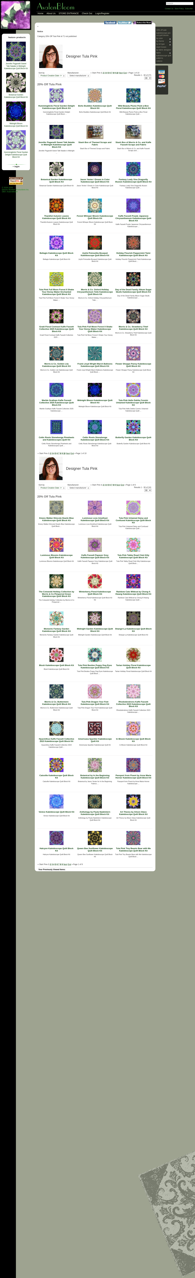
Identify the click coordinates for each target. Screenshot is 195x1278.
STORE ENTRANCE (69, 13)
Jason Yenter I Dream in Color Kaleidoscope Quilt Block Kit (95, 180)
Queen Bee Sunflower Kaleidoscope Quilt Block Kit (95, 849)
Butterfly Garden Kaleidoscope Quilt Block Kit (133, 438)
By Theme (160, 41)
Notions (159, 61)
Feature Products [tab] (16, 37)
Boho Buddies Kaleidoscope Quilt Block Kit (95, 107)
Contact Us (169, 9)
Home (40, 13)
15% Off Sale (161, 30)
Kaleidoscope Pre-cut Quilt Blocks (163, 34)
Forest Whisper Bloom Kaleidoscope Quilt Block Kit (95, 217)
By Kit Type (160, 44)
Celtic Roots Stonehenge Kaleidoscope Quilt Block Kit (95, 438)
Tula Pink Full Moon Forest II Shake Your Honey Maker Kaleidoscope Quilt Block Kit (95, 329)
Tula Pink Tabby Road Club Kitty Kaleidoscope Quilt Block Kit (133, 556)
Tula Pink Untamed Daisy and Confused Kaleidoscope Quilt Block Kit (133, 520)
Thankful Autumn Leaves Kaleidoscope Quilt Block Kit (56, 217)
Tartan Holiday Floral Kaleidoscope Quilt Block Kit (133, 666)
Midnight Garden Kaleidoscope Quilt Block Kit (95, 630)
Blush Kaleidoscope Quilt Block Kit (56, 665)
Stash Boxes (161, 47)
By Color (159, 38)
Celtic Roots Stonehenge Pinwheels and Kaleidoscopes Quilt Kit (56, 438)
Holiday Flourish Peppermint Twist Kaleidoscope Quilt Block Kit (133, 254)
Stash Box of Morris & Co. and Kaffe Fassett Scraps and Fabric (133, 143)
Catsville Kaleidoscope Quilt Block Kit (56, 776)
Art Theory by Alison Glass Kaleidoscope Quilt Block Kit (133, 813)
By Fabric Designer (163, 50)
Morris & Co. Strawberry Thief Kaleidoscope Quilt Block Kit (133, 328)
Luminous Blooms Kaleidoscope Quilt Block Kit (56, 556)
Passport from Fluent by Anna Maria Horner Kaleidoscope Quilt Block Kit (133, 776)
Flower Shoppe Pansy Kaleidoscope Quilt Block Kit (133, 365)
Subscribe (189, 9)
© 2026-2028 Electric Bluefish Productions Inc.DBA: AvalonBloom (15, 190)
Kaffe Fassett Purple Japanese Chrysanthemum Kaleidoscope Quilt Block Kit (133, 218)
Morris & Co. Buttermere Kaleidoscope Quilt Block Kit (56, 703)
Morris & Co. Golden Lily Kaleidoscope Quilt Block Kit (56, 365)
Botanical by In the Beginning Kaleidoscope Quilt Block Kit (95, 776)
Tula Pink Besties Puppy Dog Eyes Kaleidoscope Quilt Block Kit (95, 666)
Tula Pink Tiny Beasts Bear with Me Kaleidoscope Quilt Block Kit (133, 849)
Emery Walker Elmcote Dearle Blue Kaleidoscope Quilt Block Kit (56, 519)
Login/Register (102, 13)
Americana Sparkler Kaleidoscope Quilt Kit (95, 740)
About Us (51, 13)
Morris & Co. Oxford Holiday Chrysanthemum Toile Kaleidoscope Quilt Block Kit (95, 291)
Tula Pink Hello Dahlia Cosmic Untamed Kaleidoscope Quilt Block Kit (133, 402)
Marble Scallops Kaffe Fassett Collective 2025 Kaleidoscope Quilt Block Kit (56, 402)
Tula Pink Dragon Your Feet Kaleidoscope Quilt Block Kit (95, 703)
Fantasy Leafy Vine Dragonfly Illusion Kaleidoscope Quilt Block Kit (133, 180)
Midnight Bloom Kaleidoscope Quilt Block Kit (94, 401)
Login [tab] (16, 166)
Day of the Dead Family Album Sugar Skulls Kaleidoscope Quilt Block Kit (133, 290)
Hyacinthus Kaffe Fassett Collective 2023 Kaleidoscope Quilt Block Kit (56, 740)
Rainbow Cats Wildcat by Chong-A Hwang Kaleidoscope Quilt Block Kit (133, 592)
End (125, 73)
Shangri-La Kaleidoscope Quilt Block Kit (133, 630)
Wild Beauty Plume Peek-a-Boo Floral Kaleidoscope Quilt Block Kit (133, 107)
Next (121, 73)
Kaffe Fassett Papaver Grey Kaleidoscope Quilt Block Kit (95, 556)
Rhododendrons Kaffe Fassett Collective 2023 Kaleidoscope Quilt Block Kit (133, 704)
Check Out (87, 13)
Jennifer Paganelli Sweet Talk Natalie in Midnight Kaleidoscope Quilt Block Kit (56, 144)
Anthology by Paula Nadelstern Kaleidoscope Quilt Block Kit (95, 813)
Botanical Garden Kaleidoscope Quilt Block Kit (56, 180)
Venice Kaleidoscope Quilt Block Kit (56, 812)
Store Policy (179, 9)
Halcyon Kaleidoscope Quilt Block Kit (56, 849)
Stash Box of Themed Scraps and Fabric (95, 143)
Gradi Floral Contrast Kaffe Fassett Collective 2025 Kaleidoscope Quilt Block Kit (56, 329)
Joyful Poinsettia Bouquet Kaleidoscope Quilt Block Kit (95, 254)
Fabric (158, 53)
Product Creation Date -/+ (51, 76)
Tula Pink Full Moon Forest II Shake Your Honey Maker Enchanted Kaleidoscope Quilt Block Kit (56, 291)
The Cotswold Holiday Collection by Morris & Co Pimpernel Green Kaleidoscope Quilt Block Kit (56, 593)
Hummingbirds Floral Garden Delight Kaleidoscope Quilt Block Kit (56, 107)
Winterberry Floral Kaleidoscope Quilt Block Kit (95, 592)
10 (117, 73)
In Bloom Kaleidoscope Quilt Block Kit (133, 740)
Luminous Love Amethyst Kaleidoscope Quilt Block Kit (95, 519)
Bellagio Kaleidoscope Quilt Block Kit (56, 254)
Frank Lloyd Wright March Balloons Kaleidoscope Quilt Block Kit (94, 365)
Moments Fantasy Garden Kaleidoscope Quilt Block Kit (56, 630)
